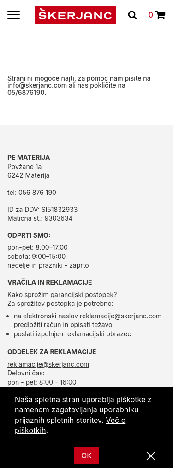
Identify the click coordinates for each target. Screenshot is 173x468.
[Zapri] (150, 456)
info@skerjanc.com (37, 85)
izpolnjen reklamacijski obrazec (83, 334)
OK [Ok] (86, 455)
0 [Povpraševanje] (157, 14)
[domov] (75, 15)
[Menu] (14, 15)
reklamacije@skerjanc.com (120, 316)
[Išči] (135, 14)
